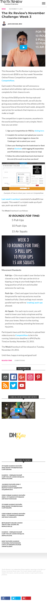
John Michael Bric (15, 24)
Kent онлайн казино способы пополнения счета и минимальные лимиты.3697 (11, 543)
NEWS (4, 9)
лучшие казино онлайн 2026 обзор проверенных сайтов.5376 (12, 506)
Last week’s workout (11, 199)
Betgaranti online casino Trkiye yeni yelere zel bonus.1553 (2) (12, 524)
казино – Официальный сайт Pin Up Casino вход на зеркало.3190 (13, 476)
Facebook (18, 149)
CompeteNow (8, 80)
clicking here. (39, 131)
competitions (19, 360)
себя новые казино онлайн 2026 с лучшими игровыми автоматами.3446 (13, 496)
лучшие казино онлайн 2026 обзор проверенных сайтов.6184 (12, 467)
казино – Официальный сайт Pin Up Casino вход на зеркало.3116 (13, 533)
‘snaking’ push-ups (34, 302)
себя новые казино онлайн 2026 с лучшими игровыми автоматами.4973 (13, 515)
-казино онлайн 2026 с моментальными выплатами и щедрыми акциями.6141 (12, 486)
